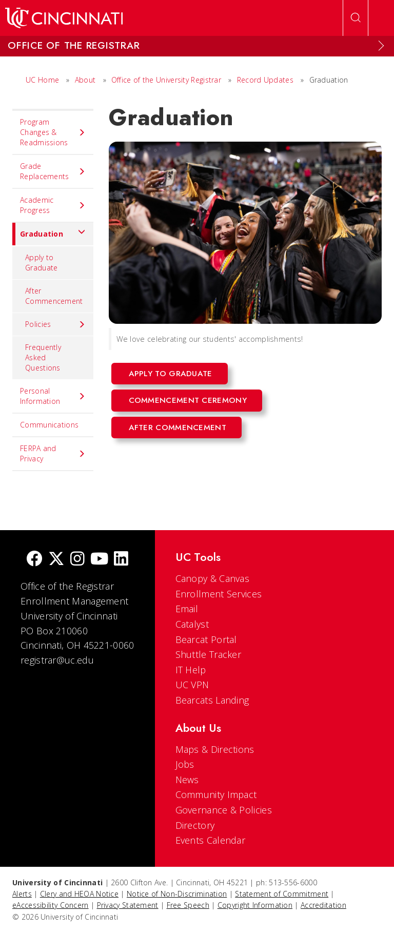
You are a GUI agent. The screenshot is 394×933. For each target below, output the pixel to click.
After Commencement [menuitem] (54, 296)
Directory (195, 825)
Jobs (184, 764)
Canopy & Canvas (212, 578)
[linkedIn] (121, 560)
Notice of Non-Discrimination (177, 894)
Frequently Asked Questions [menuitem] (43, 357)
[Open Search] (355, 18)
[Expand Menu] (381, 45)
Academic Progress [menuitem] (53, 205)
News (187, 779)
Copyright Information (255, 905)
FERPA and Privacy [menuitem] (53, 453)
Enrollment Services (218, 594)
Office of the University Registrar (166, 80)
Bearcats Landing (212, 700)
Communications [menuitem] (49, 425)
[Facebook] (34, 560)
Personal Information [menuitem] (53, 396)
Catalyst (192, 624)
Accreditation (323, 905)
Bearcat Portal (206, 639)
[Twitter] (56, 560)
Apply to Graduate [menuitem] (41, 262)
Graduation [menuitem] (49, 234)
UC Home (42, 80)
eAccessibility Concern (50, 905)
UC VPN (192, 684)
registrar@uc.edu (57, 660)
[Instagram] (77, 560)
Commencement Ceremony (188, 400)
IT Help (190, 670)
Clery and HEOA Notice (79, 894)
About (85, 80)
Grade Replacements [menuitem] (53, 171)
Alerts (22, 894)
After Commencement (177, 427)
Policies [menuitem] (55, 324)
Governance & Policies (223, 810)
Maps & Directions (214, 749)
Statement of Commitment (281, 894)
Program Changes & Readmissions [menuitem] (53, 132)
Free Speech (188, 905)
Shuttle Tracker (208, 654)
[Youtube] (99, 560)
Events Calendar (210, 840)
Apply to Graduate (170, 373)
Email (187, 608)
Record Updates (265, 80)
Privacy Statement (128, 905)
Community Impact (216, 794)
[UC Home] (64, 18)
